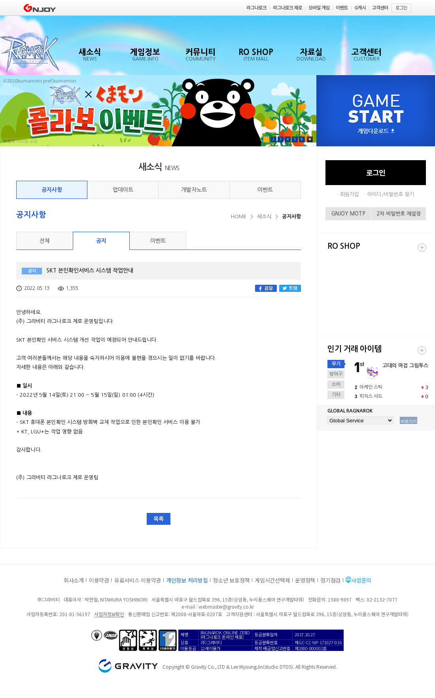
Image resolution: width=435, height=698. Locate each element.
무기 (336, 363)
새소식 (264, 216)
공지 (101, 241)
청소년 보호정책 (231, 580)
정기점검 (330, 580)
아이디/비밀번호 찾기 (390, 194)
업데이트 (123, 190)
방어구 (335, 374)
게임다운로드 (376, 131)
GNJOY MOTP (348, 213)
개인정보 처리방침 (187, 580)
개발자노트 (194, 190)
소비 (336, 384)
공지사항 (52, 190)
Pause (310, 139)
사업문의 (361, 580)
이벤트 (265, 190)
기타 (336, 394)
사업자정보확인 (109, 614)
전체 (45, 241)
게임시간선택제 (272, 580)
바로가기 (408, 421)
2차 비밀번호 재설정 (398, 213)
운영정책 (305, 580)
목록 (158, 519)
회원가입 (349, 194)
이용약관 (99, 580)
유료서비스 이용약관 (137, 580)
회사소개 (74, 580)
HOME (238, 216)
